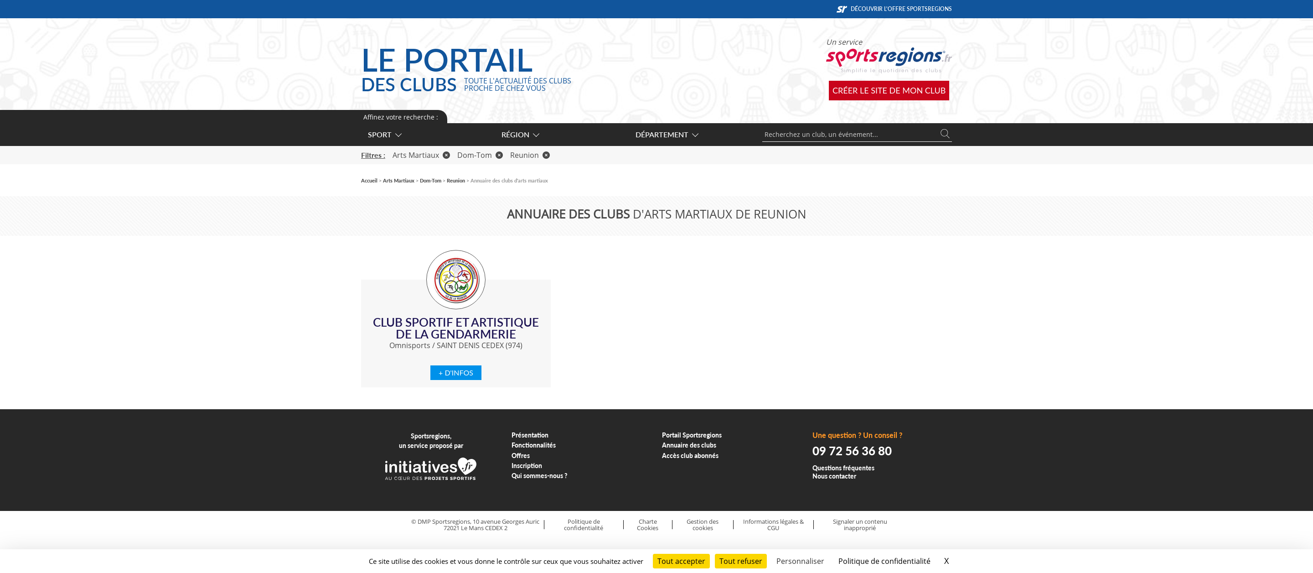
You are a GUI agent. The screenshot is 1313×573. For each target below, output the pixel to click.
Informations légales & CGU (773, 524)
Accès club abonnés (690, 455)
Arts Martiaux (421, 155)
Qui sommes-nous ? (540, 475)
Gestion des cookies (703, 524)
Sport (384, 134)
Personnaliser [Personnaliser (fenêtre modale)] (800, 561)
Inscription (527, 465)
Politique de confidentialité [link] (884, 561)
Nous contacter (834, 476)
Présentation (530, 435)
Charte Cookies (647, 524)
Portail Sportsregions (692, 435)
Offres (521, 455)
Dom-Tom (480, 155)
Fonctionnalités (534, 445)
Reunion (530, 155)
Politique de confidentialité (583, 524)
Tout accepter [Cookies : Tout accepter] (681, 561)
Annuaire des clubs (689, 445)
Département (667, 134)
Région (519, 134)
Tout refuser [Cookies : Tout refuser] (740, 561)
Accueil (369, 180)
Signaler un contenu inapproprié (860, 524)
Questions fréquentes (843, 468)
